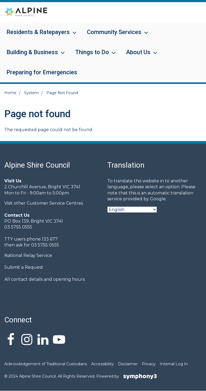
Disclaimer (128, 364)
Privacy (149, 364)
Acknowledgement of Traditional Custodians (45, 364)
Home (10, 92)
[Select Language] (132, 209)
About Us (138, 55)
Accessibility (102, 364)
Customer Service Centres (55, 203)
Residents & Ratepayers (38, 35)
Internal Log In (174, 364)
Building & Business (32, 55)
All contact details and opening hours (44, 279)
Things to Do (92, 55)
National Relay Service (28, 255)
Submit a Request (23, 267)
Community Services (114, 35)
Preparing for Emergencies (41, 72)
